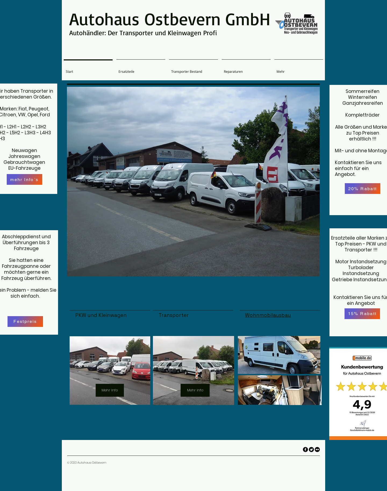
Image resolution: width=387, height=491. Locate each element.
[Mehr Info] (110, 390)
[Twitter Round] (311, 449)
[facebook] (305, 449)
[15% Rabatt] (362, 313)
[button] (193, 181)
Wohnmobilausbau (268, 315)
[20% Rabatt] (362, 188)
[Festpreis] (25, 321)
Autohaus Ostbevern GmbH (169, 19)
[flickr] (317, 449)
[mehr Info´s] (24, 179)
